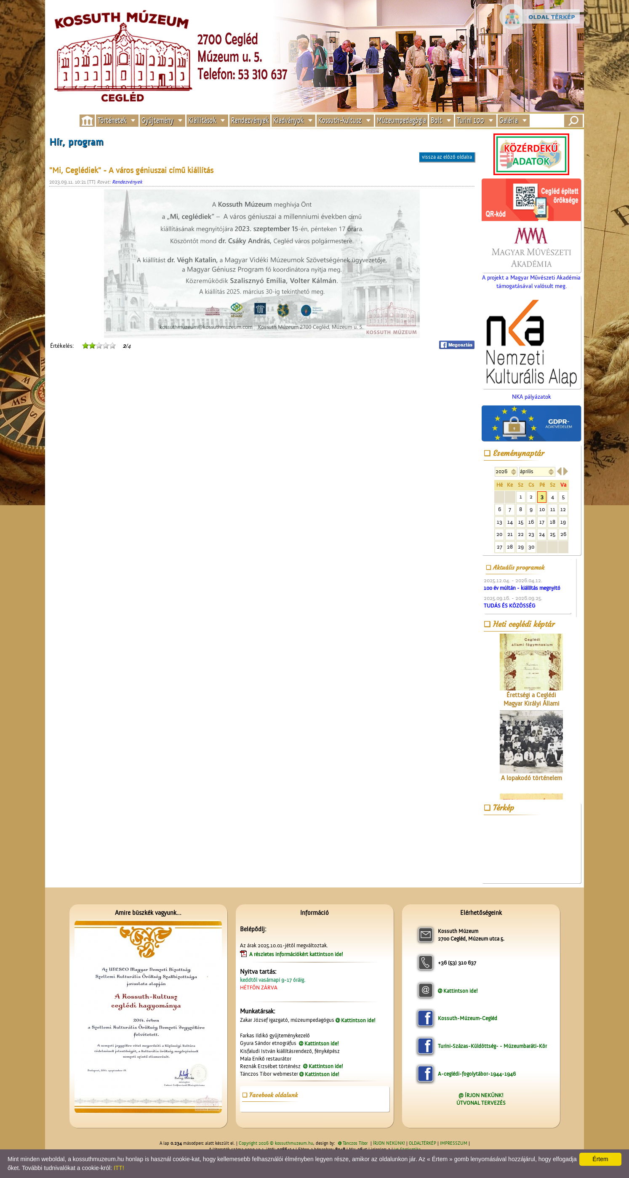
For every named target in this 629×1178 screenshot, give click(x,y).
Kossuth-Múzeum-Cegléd (467, 1018)
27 (499, 547)
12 (563, 509)
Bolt (436, 120)
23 (531, 534)
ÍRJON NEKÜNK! (389, 1143)
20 (499, 534)
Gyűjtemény (157, 120)
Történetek (112, 120)
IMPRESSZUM (453, 1143)
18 (552, 522)
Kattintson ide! (358, 1020)
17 (541, 522)
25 (552, 534)
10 (542, 509)
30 (531, 547)
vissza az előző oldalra (447, 157)
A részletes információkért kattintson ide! (296, 954)
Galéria (508, 120)
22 (521, 534)
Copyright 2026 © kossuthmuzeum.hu (276, 1143)
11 (552, 509)
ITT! (119, 1168)
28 (510, 547)
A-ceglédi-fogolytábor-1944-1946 (477, 1074)
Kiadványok (288, 120)
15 (520, 522)
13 (499, 522)
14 (510, 522)
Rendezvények (250, 120)
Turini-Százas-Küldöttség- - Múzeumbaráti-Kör (492, 1046)
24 (542, 534)
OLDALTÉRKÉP (422, 1143)
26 (563, 534)
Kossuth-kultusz (340, 120)
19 (563, 522)
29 (521, 547)
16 (531, 522)
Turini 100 (470, 120)
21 (510, 534)
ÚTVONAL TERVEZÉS (481, 1103)
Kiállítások (202, 120)
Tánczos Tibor (355, 1143)
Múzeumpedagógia (401, 120)
